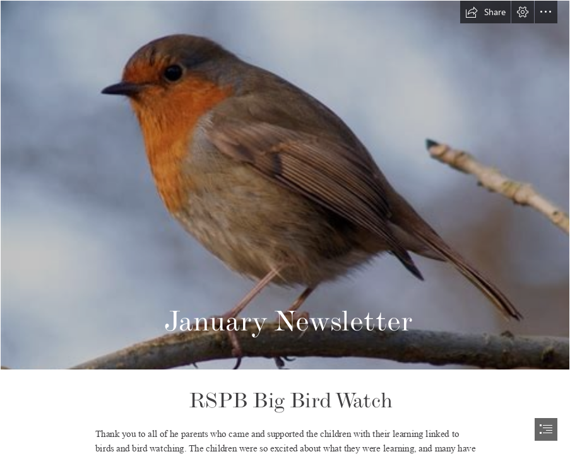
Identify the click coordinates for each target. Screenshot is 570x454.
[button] (485, 12)
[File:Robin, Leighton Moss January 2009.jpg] (285, 185)
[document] (285, 227)
